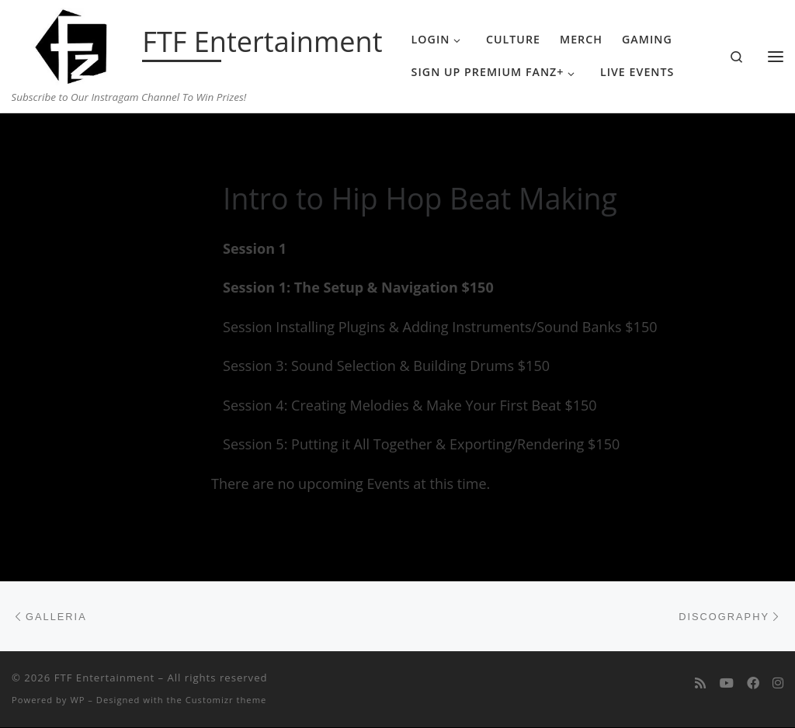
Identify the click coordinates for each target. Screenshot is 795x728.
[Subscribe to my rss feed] (700, 684)
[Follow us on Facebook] (753, 684)
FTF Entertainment (104, 678)
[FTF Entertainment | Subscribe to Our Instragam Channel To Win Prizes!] (74, 43)
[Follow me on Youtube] (727, 684)
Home (52, 144)
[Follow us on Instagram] (777, 684)
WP (77, 700)
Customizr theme (226, 700)
